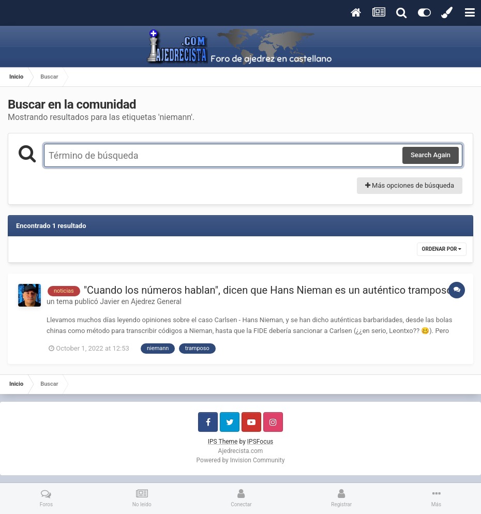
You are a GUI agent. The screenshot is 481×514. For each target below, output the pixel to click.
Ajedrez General (156, 301)
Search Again (430, 155)
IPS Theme (223, 441)
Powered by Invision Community (241, 460)
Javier (109, 301)
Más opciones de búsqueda (409, 185)
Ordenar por (441, 249)
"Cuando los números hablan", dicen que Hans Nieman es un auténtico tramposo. (269, 290)
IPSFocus (260, 441)
